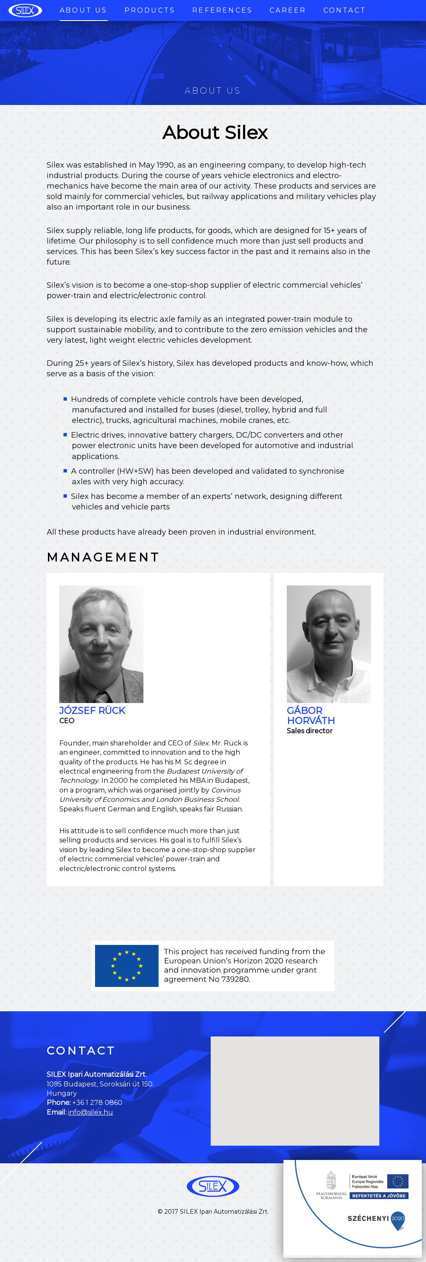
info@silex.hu (90, 1112)
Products (150, 10)
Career (288, 10)
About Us (84, 10)
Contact (344, 10)
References (222, 10)
